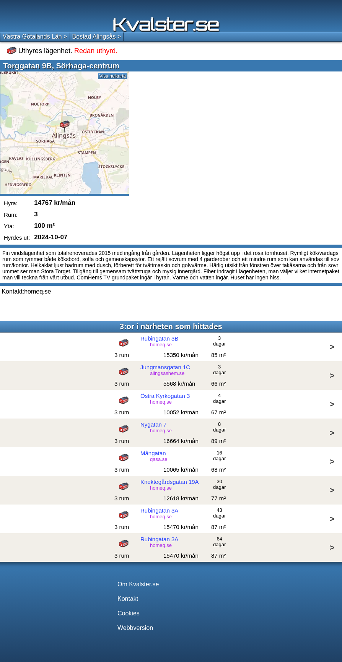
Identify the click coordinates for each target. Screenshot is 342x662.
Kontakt (127, 598)
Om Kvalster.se (138, 584)
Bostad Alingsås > (96, 36)
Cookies (128, 613)
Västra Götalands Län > (35, 36)
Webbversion (135, 628)
